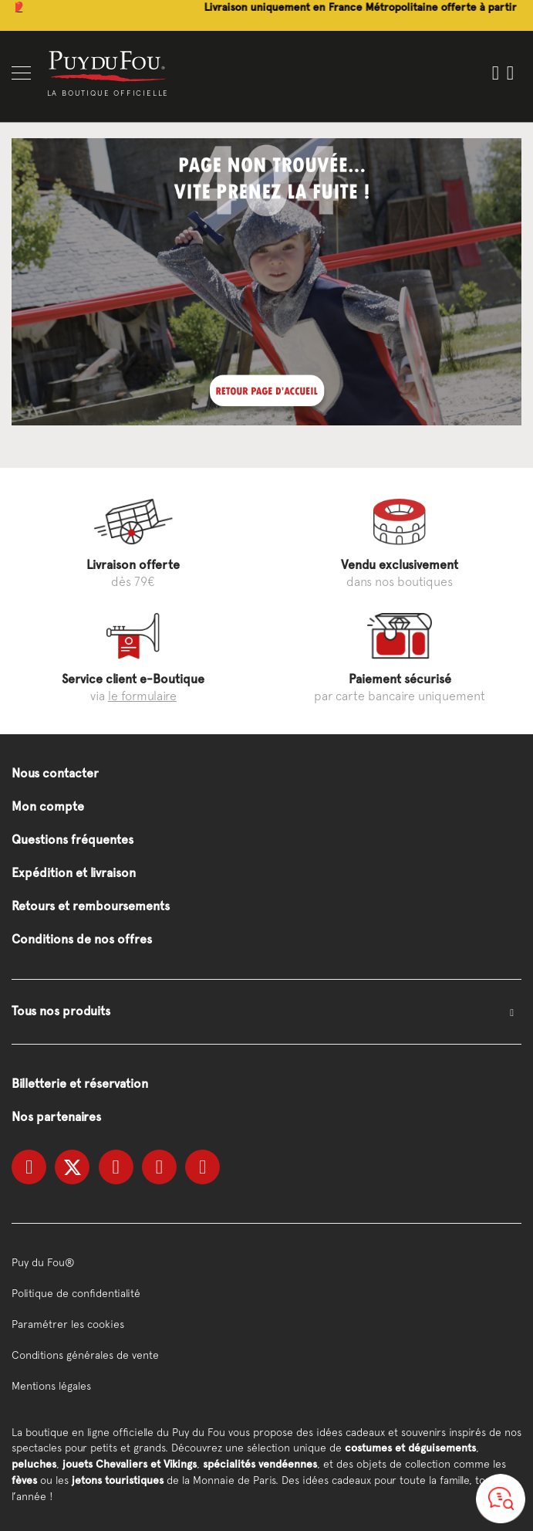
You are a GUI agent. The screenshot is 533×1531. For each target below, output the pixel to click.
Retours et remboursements (91, 906)
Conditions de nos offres (82, 939)
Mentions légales (51, 1386)
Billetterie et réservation (80, 1083)
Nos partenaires (56, 1116)
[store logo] (108, 65)
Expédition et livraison (74, 872)
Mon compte (48, 806)
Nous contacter (55, 773)
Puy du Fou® (43, 1262)
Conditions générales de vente (85, 1355)
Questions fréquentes (72, 839)
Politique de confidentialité (76, 1293)
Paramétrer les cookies (68, 1324)
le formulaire (142, 696)
